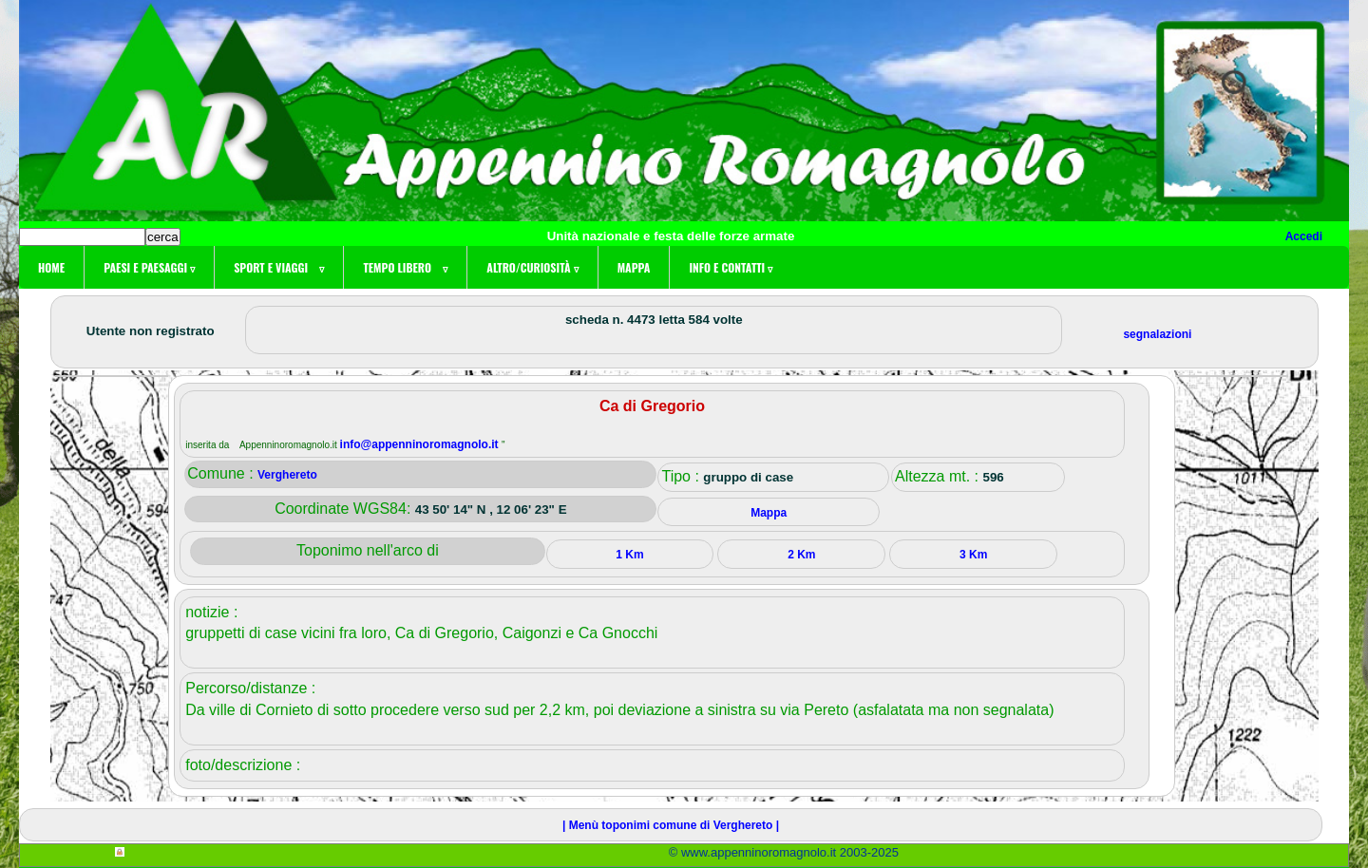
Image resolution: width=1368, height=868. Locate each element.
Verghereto (287, 474)
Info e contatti (730, 267)
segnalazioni (1157, 334)
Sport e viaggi (279, 267)
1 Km (629, 554)
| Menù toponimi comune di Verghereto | (670, 825)
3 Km (973, 554)
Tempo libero (405, 267)
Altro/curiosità (532, 267)
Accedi (1303, 236)
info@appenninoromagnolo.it (421, 444)
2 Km (801, 554)
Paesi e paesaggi (149, 267)
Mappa (634, 267)
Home (51, 267)
